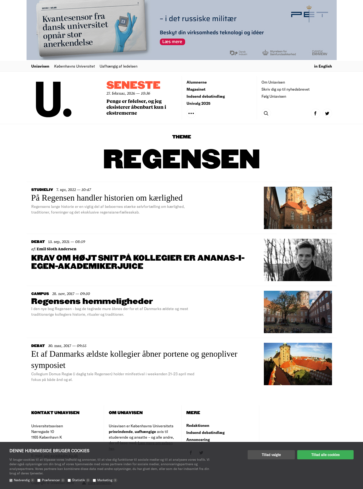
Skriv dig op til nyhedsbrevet (286, 89)
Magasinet (196, 89)
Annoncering (198, 439)
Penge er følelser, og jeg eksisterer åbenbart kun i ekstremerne (136, 106)
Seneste (133, 85)
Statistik (81, 480)
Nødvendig (24, 480)
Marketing (107, 480)
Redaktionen (197, 425)
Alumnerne (197, 82)
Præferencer (53, 480)
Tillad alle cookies (325, 455)
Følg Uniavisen (274, 96)
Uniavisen (40, 66)
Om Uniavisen (273, 82)
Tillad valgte (271, 455)
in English (323, 66)
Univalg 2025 (199, 103)
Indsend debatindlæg (206, 96)
